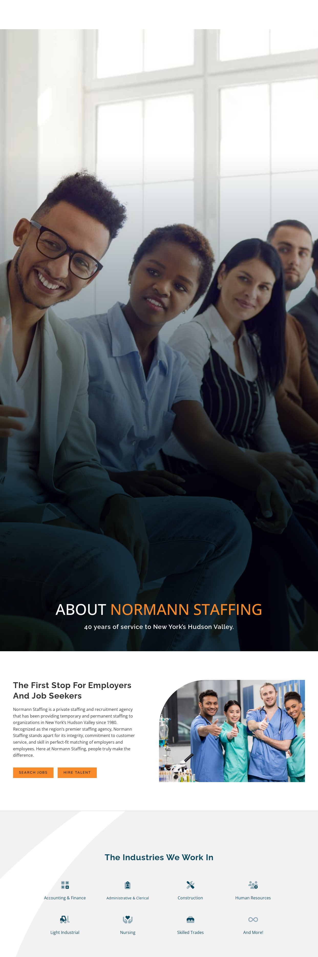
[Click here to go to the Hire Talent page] (95, 773)
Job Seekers (139, 18)
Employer (176, 18)
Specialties (209, 19)
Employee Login (251, 7)
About (239, 18)
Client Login (290, 7)
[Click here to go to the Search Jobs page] (39, 773)
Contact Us (291, 19)
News (264, 19)
